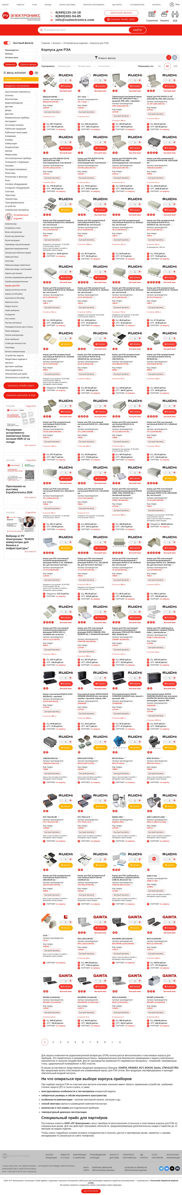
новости (20, 5)
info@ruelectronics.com (72, 20)
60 (167, 66)
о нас (34, 5)
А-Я (31, 73)
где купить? (117, 5)
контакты (156, 5)
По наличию (106, 66)
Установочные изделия (75, 43)
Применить (10, 64)
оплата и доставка (67, 5)
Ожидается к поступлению (17, 86)
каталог (5, 5)
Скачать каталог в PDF (21, 395)
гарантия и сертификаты (93, 5)
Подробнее (31, 406)
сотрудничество (137, 5)
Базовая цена (66, 66)
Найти (137, 30)
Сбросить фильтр (28, 64)
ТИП (36, 73)
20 (159, 66)
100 (175, 66)
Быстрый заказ (66, 91)
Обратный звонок (121, 13)
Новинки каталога (13, 79)
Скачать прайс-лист (121, 19)
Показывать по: (146, 66)
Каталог (57, 43)
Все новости (30, 445)
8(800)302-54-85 (65, 16)
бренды (48, 5)
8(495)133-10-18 (65, 12)
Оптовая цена (86, 66)
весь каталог (16, 73)
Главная (45, 43)
